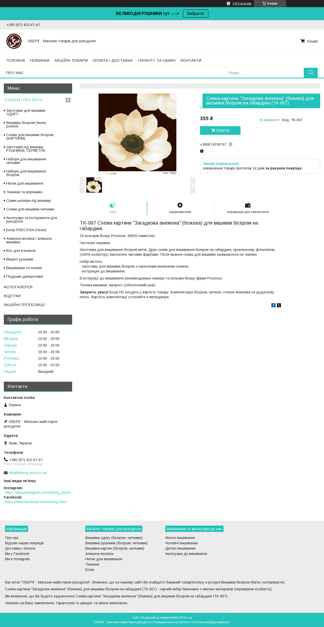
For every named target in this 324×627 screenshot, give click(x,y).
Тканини (92, 564)
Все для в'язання (20, 251)
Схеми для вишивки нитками (30, 209)
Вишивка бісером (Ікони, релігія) (26, 124)
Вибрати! (195, 13)
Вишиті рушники (19, 259)
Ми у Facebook (17, 554)
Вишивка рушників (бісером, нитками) (116, 543)
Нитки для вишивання (24, 183)
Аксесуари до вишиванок (186, 554)
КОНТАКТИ (190, 60)
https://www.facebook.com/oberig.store (36, 502)
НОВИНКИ (39, 60)
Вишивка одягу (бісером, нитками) (114, 538)
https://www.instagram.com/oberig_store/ (38, 492)
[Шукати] (311, 73)
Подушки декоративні (24, 276)
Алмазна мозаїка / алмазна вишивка (29, 240)
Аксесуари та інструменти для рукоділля (31, 219)
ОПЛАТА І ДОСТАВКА (113, 60)
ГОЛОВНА (15, 60)
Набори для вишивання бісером (26, 173)
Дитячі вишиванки (180, 548)
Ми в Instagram (17, 559)
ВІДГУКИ (12, 296)
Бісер (89, 570)
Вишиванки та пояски (24, 268)
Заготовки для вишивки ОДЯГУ (25, 112)
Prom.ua (186, 617)
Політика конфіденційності (211, 622)
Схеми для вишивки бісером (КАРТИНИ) (29, 136)
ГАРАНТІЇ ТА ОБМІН (156, 60)
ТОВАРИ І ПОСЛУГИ (23, 100)
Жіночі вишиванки (180, 538)
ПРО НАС (15, 73)
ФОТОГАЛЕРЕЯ (18, 287)
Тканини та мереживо (24, 192)
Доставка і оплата (20, 548)
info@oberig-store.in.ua (28, 473)
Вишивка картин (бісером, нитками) (114, 548)
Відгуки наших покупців (24, 543)
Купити (222, 130)
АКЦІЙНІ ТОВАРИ (71, 60)
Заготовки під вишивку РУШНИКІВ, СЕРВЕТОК (25, 149)
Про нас (11, 538)
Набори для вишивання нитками (26, 161)
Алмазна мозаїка (99, 554)
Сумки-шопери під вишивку (28, 201)
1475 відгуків (242, 3)
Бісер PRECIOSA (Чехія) (26, 230)
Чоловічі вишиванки (181, 543)
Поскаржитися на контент (171, 622)
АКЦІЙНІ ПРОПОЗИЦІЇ (25, 304)
